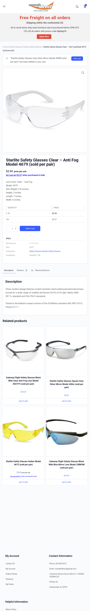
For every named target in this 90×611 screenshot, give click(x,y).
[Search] (77, 6)
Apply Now (44, 36)
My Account (10, 569)
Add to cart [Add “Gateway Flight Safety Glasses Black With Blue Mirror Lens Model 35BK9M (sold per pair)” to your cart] (66, 482)
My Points (10, 584)
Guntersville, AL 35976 (58, 587)
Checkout (9, 579)
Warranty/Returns (40, 270)
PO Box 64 (53, 582)
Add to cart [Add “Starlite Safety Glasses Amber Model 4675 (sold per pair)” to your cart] (23, 482)
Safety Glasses (15, 47)
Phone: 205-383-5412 (58, 564)
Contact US (10, 564)
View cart (77, 58)
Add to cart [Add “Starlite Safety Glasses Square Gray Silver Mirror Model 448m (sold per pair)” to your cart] (66, 401)
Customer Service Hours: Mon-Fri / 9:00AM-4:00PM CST (66, 575)
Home (5, 47)
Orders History (11, 574)
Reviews (22, 270)
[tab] (9, 270)
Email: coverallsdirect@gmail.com (62, 569)
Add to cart (30, 228)
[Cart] (85, 6)
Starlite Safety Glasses (32, 47)
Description (9, 270)
